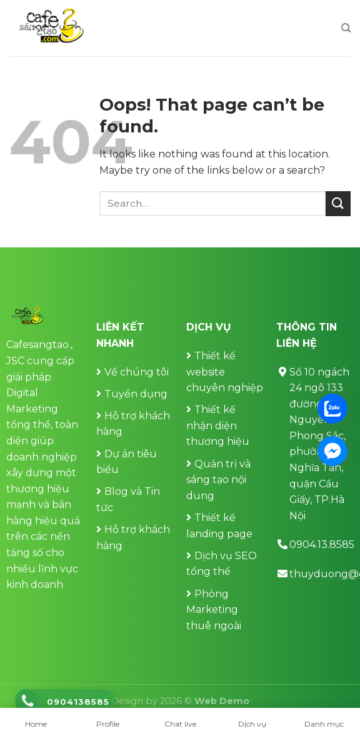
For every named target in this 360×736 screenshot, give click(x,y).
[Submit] (338, 203)
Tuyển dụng (136, 394)
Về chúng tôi (136, 372)
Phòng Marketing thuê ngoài (213, 610)
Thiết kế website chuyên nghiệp (224, 372)
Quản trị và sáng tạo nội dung (218, 480)
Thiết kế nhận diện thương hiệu (217, 425)
